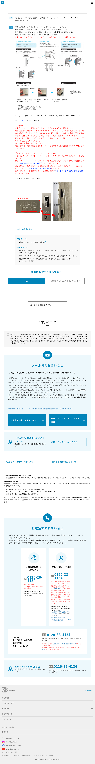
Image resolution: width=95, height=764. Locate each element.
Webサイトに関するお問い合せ (19, 461)
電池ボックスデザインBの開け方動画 (31, 242)
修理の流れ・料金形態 (15, 409)
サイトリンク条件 (16, 756)
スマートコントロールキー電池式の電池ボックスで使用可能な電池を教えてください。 (48, 256)
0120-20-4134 (34, 579)
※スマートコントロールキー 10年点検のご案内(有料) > (61, 620)
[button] (47, 19)
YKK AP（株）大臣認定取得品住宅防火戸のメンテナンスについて (50, 409)
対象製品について (58, 644)
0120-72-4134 (65, 666)
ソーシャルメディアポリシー (39, 756)
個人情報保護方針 (26, 756)
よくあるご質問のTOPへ (40, 304)
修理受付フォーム (59, 589)
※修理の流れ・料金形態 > (59, 617)
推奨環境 (51, 756)
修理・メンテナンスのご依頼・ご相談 (66, 420)
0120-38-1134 (62, 576)
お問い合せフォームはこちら (64, 442)
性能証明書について (70, 644)
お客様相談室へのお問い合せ (23, 420)
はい (26, 281)
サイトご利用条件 (6, 756)
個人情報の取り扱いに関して (64, 461)
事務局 (44, 649)
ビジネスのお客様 (86, 690)
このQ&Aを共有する (24, 229)
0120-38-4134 (58, 634)
